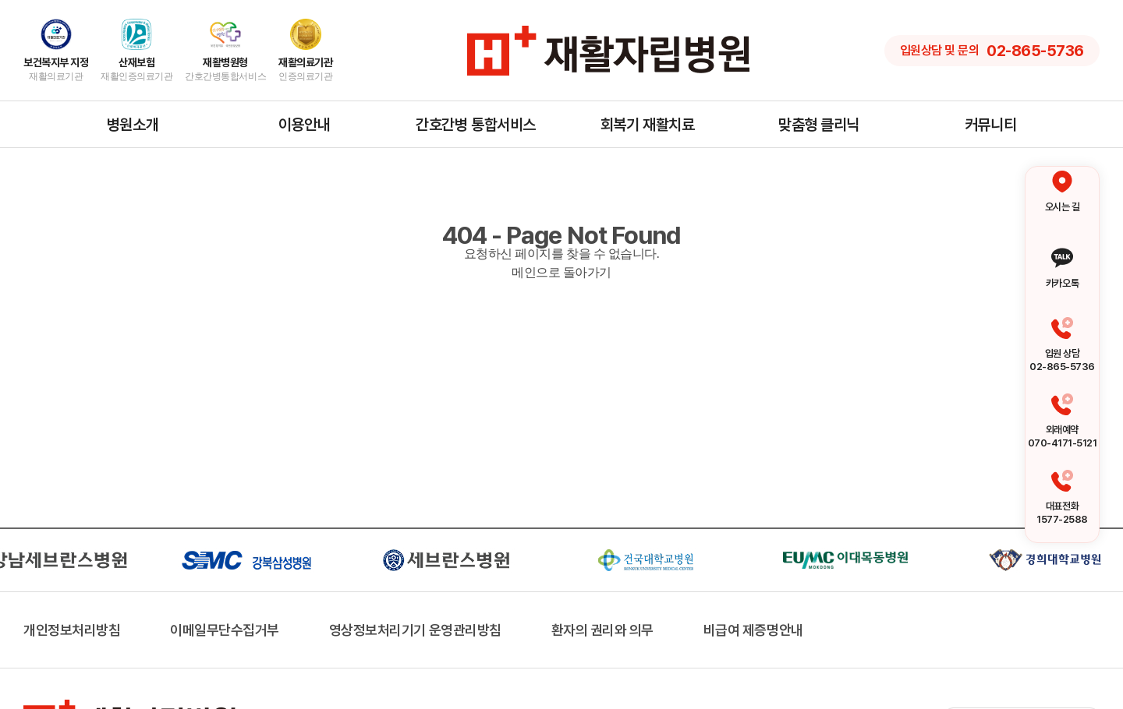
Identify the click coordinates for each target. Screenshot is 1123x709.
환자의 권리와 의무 (602, 630)
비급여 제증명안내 (753, 630)
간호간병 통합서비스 (475, 124)
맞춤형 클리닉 (818, 124)
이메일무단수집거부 (224, 630)
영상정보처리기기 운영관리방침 (415, 630)
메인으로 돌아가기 (561, 272)
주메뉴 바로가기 (0, 0)
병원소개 (132, 124)
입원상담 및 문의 (992, 50)
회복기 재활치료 (647, 124)
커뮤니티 (990, 124)
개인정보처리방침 (71, 630)
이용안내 (304, 124)
